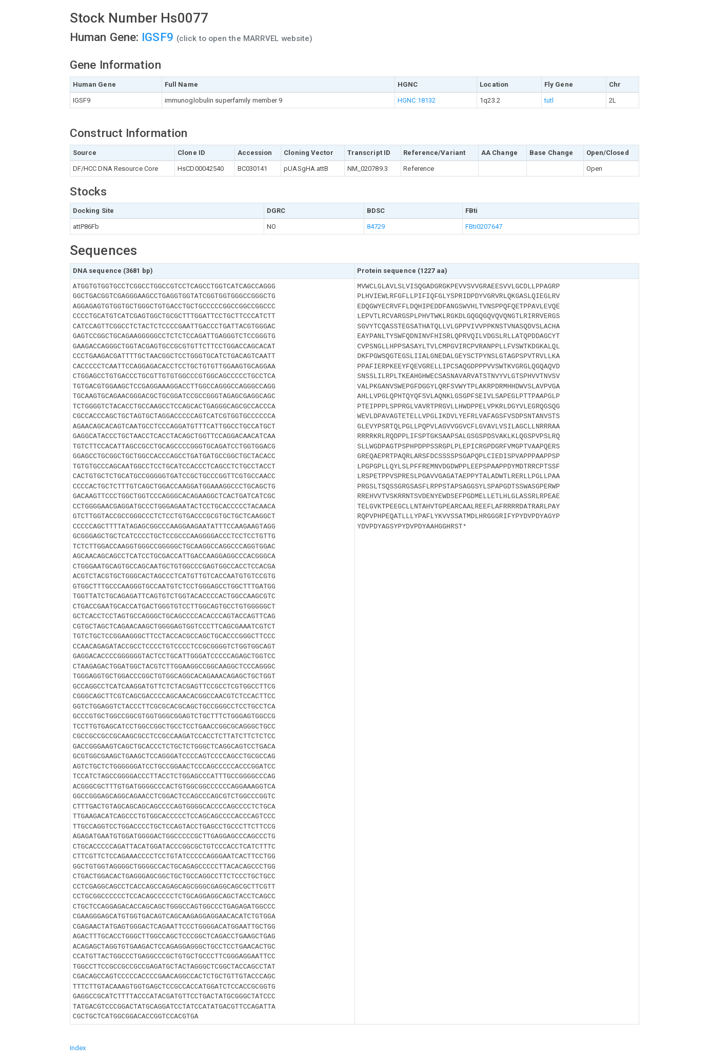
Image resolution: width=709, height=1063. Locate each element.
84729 (376, 226)
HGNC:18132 (417, 100)
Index (78, 1048)
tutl (549, 100)
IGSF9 (157, 37)
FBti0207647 (483, 226)
